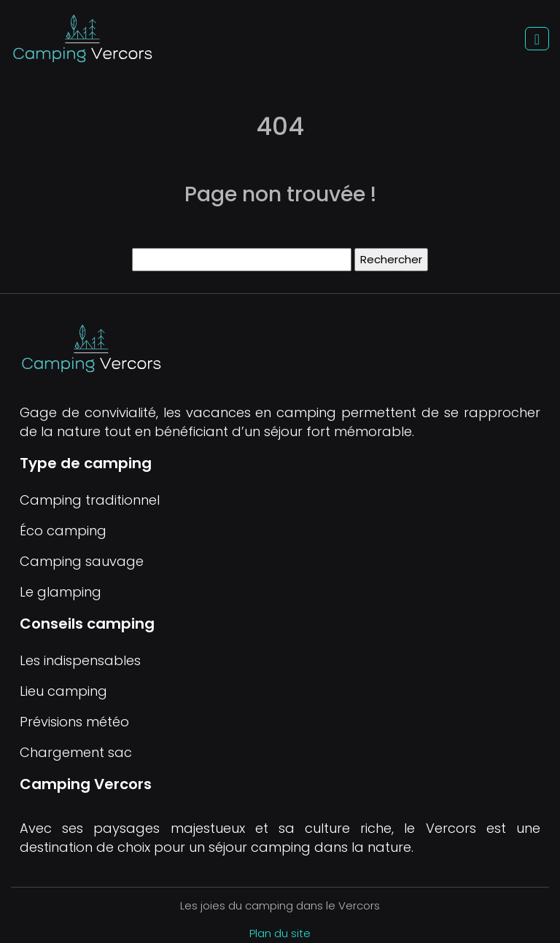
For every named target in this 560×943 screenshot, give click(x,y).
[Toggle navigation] (537, 39)
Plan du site (280, 933)
